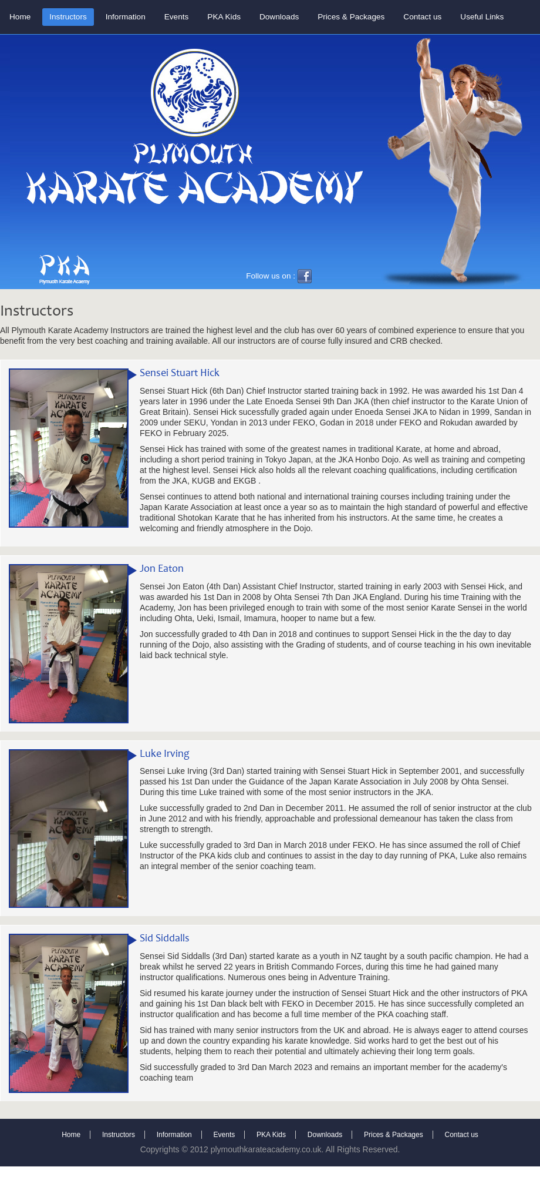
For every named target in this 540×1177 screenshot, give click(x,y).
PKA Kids (224, 16)
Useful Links (482, 16)
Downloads (279, 16)
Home (20, 16)
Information (126, 16)
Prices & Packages (351, 16)
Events (176, 16)
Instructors (67, 16)
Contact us (422, 16)
